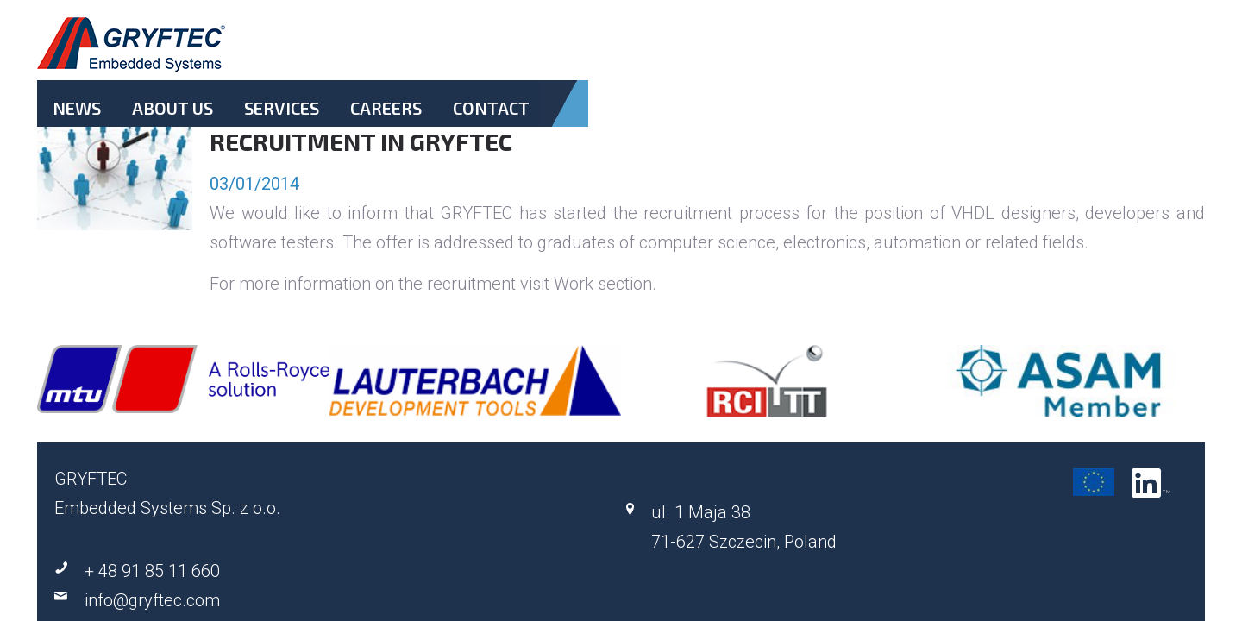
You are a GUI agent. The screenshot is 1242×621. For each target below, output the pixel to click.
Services (785, 54)
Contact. (950, 65)
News (621, 54)
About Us (698, 54)
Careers (868, 54)
